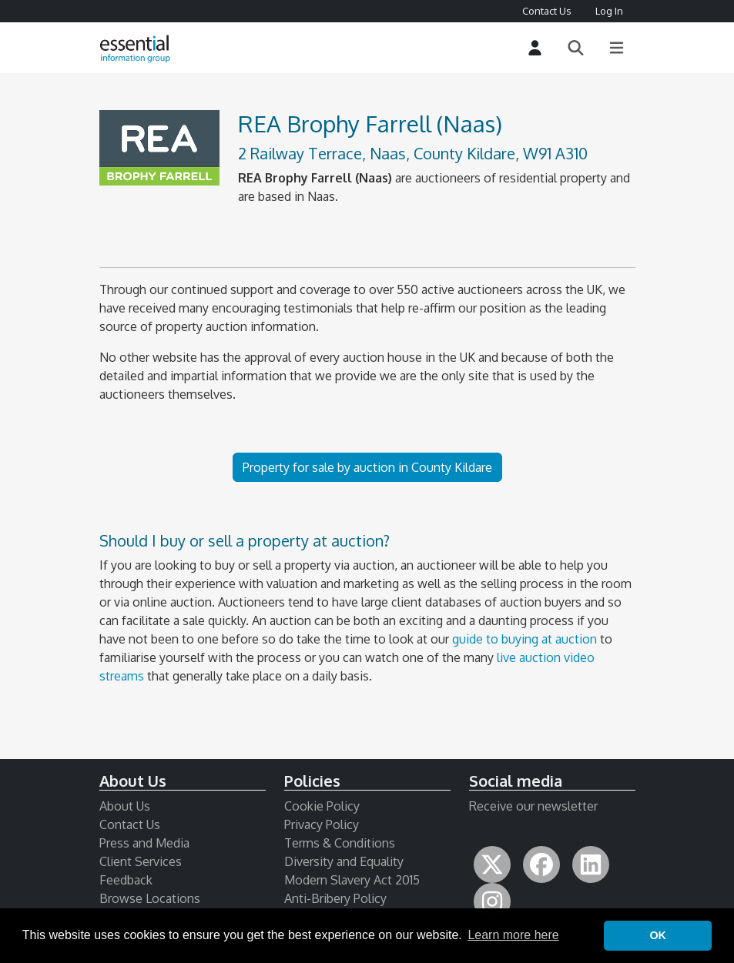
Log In (609, 11)
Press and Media (144, 843)
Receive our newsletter (533, 806)
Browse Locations (149, 898)
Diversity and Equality (344, 861)
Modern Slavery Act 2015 (352, 880)
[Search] (576, 48)
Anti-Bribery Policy (335, 898)
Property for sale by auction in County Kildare (367, 467)
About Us (124, 806)
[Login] (535, 48)
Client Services (140, 861)
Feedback (125, 880)
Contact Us (546, 11)
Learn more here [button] (513, 934)
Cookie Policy (322, 806)
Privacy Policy (321, 824)
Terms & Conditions (339, 843)
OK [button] (657, 935)
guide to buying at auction (524, 639)
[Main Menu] (616, 48)
